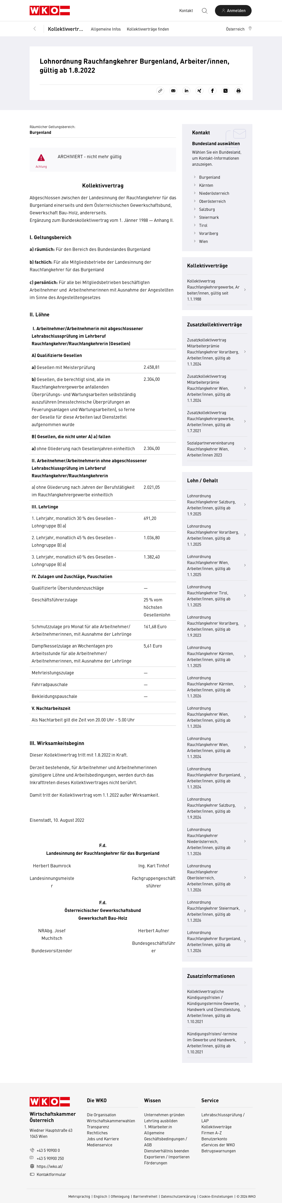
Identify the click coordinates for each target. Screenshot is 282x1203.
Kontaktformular (48, 1174)
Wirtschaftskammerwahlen (111, 1120)
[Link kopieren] (160, 91)
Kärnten (202, 185)
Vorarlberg (205, 233)
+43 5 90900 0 (45, 1150)
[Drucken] (239, 91)
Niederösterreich (210, 193)
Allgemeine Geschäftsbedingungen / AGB (165, 1138)
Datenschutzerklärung (178, 1196)
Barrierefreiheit (145, 1196)
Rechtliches (97, 1132)
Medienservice (99, 1144)
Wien (200, 241)
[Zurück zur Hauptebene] (35, 29)
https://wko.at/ (46, 1166)
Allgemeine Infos (106, 29)
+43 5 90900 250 (47, 1158)
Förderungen (155, 1162)
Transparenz (98, 1126)
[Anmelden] (233, 10)
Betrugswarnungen (219, 1150)
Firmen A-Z (211, 1132)
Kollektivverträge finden (148, 29)
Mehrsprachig (79, 1196)
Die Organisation (101, 1114)
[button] (239, 29)
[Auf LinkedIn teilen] (186, 91)
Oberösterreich (209, 201)
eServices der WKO (218, 1144)
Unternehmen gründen (164, 1114)
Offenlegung (120, 1196)
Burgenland (206, 177)
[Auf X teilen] (225, 91)
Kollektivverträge (66, 28)
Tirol (199, 225)
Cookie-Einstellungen (216, 1196)
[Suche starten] (204, 10)
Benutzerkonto (214, 1138)
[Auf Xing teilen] (199, 91)
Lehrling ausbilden (161, 1120)
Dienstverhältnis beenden (166, 1150)
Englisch (100, 1196)
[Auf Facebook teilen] (212, 91)
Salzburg (203, 209)
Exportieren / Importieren (167, 1156)
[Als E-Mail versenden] (173, 91)
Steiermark (205, 217)
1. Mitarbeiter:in (158, 1126)
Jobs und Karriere (103, 1138)
